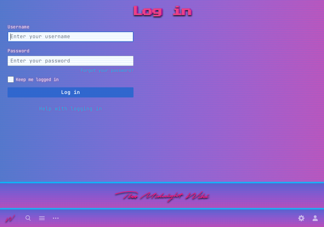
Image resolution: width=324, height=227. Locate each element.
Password (19, 51)
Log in (70, 92)
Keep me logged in (37, 79)
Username (19, 27)
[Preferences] (301, 218)
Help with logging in (70, 108)
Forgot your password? (107, 70)
